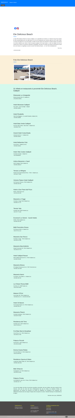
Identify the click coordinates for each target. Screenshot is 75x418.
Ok (66, 416)
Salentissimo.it (4, 2)
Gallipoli (14, 36)
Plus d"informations (61, 416)
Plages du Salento (13, 2)
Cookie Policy (48, 408)
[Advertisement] (37, 17)
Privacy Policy (48, 409)
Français (3, 5)
